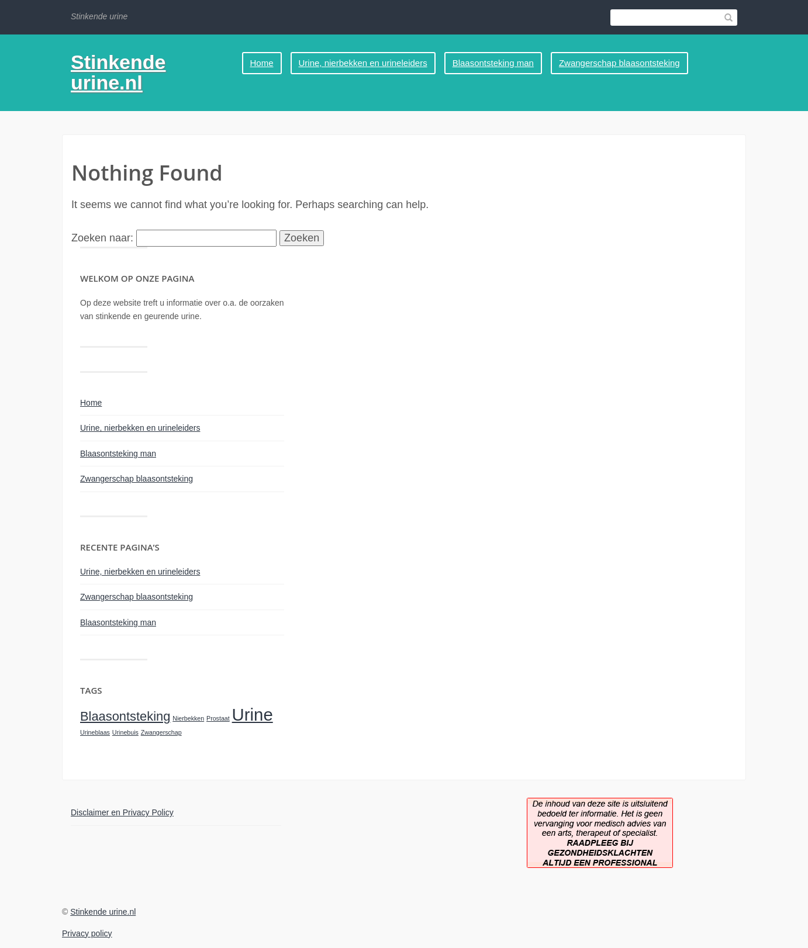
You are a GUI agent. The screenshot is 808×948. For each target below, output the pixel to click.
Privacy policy (87, 933)
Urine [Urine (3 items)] (252, 714)
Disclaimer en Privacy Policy (122, 812)
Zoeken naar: (102, 238)
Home (262, 63)
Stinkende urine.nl (118, 72)
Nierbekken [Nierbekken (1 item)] (188, 718)
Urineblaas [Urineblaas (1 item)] (95, 732)
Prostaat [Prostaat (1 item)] (218, 718)
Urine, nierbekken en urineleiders (363, 63)
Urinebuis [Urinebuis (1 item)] (125, 732)
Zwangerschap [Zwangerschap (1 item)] (161, 732)
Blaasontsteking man (493, 63)
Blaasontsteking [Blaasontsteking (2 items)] (125, 716)
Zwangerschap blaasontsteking (619, 63)
